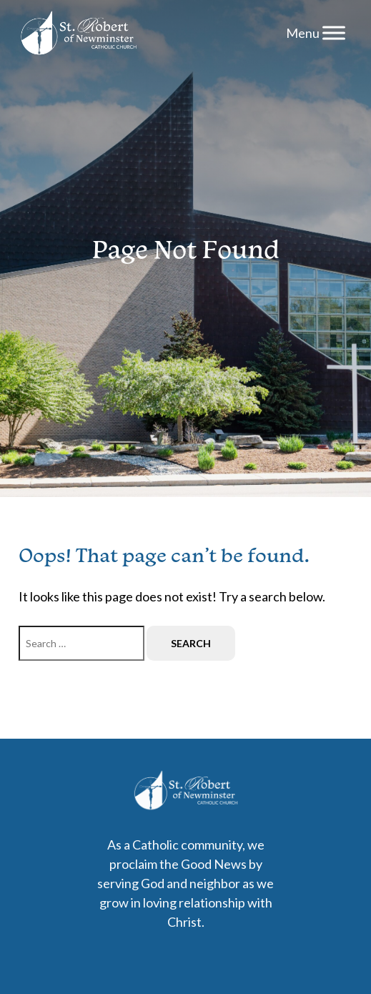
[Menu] (333, 32)
